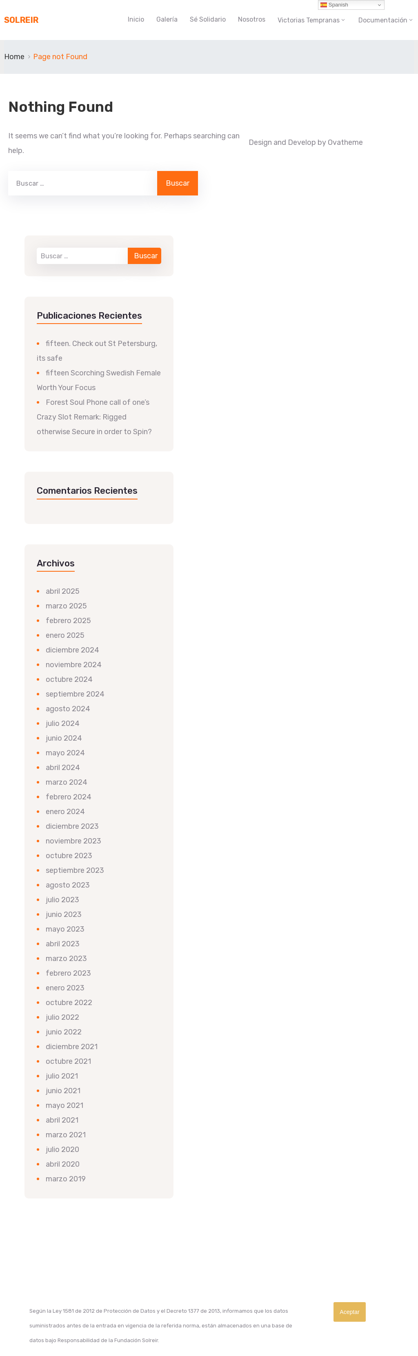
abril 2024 (63, 767)
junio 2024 (64, 738)
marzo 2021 (66, 1134)
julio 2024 (63, 723)
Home (14, 56)
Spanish (334, 5)
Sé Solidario (208, 19)
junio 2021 (63, 1090)
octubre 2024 (69, 679)
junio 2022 (64, 1032)
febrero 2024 (68, 796)
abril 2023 (63, 943)
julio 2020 (62, 1149)
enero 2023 (65, 987)
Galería (167, 19)
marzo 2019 (66, 1178)
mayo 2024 (65, 752)
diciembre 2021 (72, 1046)
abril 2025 (63, 591)
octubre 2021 (68, 1061)
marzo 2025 (66, 605)
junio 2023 (64, 914)
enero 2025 (65, 635)
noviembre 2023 (73, 841)
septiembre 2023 (75, 870)
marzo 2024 (66, 782)
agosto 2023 (68, 885)
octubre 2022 (69, 1002)
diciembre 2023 (72, 826)
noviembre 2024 (74, 664)
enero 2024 (65, 811)
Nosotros (251, 19)
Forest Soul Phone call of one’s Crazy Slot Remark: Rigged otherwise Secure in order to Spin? (94, 417)
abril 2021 (62, 1120)
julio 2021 (62, 1076)
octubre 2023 (69, 855)
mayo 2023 (65, 929)
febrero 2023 (68, 973)
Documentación (382, 20)
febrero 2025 (68, 620)
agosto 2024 (68, 708)
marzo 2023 (66, 958)
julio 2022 (62, 1017)
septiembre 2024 (75, 694)
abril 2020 (63, 1164)
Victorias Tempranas (309, 20)
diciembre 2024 (72, 650)
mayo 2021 (64, 1105)
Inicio (136, 19)
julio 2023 (62, 899)
